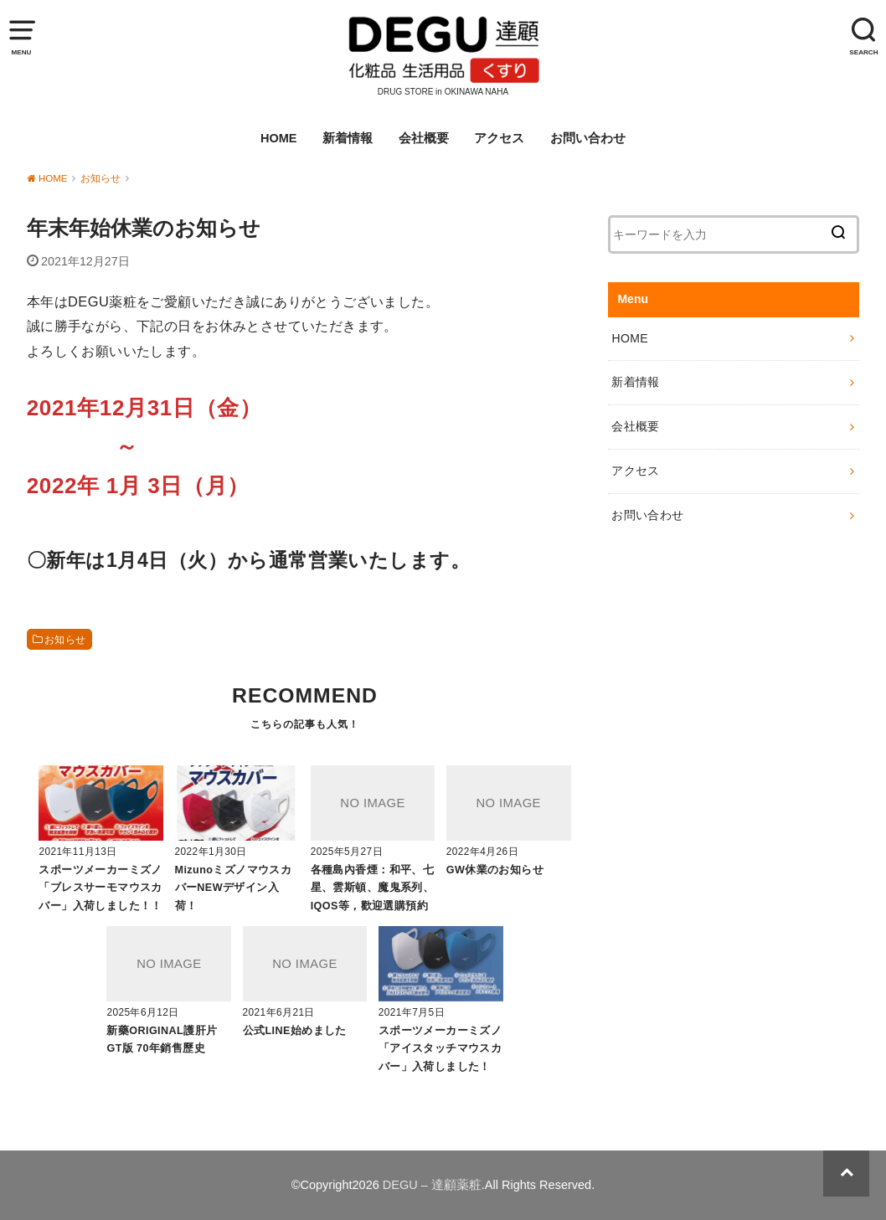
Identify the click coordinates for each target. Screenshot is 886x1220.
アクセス (499, 138)
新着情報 (347, 138)
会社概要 (424, 138)
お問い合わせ (588, 138)
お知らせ (65, 640)
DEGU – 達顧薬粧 (432, 1185)
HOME (278, 138)
